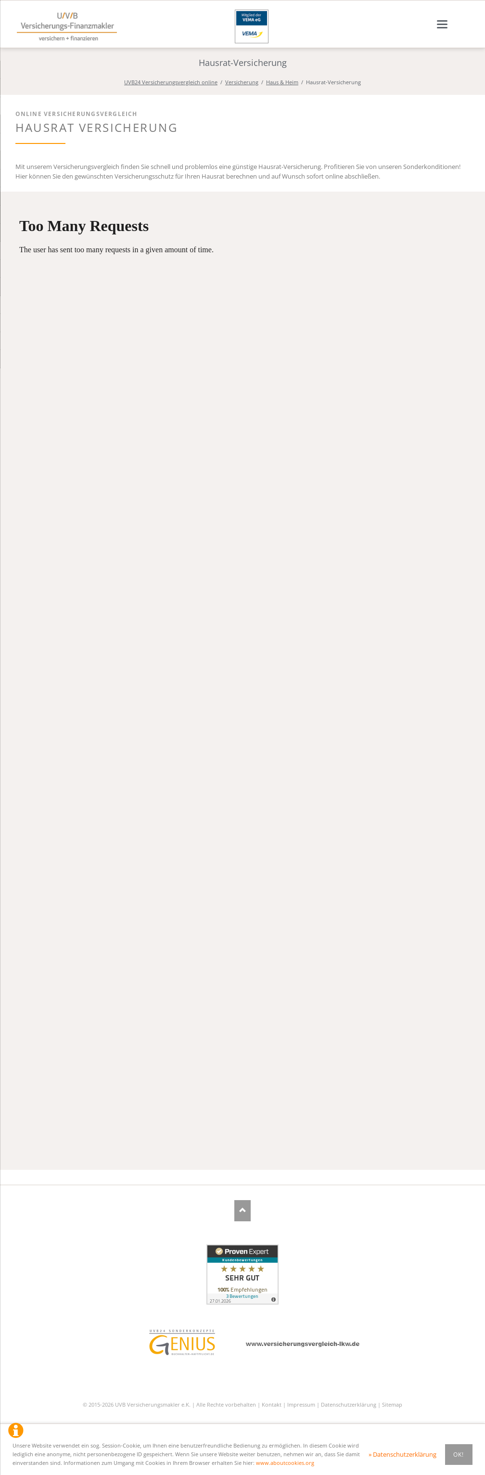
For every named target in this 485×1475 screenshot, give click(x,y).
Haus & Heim (282, 82)
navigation (442, 24)
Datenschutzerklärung (348, 1404)
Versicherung (241, 82)
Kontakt (271, 1404)
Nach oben (242, 1210)
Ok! (458, 1454)
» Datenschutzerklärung (402, 1454)
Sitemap (392, 1404)
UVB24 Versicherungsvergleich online (170, 82)
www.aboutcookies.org (285, 1462)
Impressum (301, 1404)
